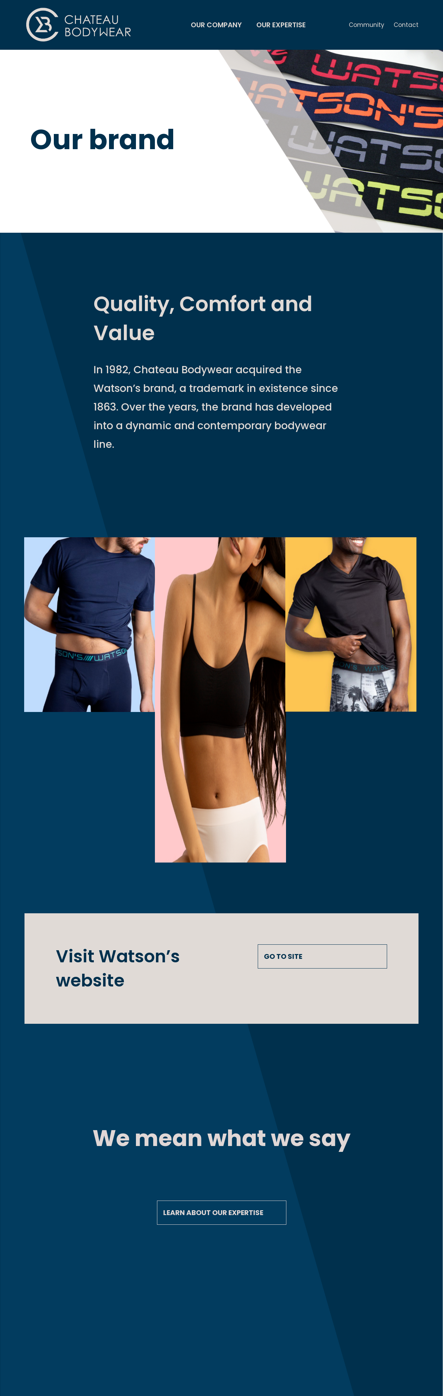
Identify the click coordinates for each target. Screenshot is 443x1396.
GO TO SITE (283, 956)
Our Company (216, 26)
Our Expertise (281, 26)
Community (366, 25)
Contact (406, 25)
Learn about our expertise (213, 1212)
